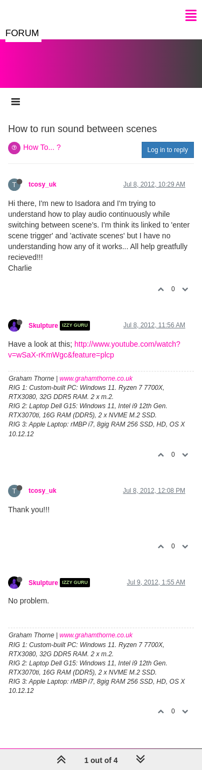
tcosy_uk (43, 184)
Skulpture (43, 325)
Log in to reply (168, 150)
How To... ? (42, 147)
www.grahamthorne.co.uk (96, 378)
